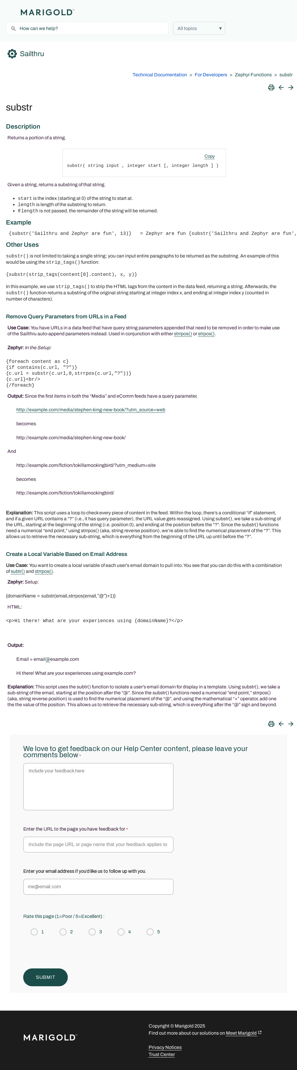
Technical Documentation (160, 74)
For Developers (211, 74)
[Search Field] (87, 28)
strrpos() (44, 571)
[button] (199, 28)
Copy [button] (210, 156)
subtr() (18, 571)
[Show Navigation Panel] (10, 12)
